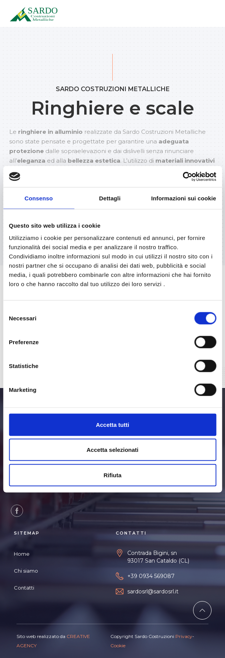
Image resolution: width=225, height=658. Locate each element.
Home (22, 554)
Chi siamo (26, 571)
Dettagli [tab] (110, 198)
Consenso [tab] (39, 198)
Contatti (24, 588)
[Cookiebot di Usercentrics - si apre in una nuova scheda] (182, 177)
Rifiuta (112, 474)
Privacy (183, 636)
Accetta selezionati (112, 449)
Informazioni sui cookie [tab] (183, 198)
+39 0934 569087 (151, 576)
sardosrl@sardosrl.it (152, 591)
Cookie (117, 645)
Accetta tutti (112, 424)
